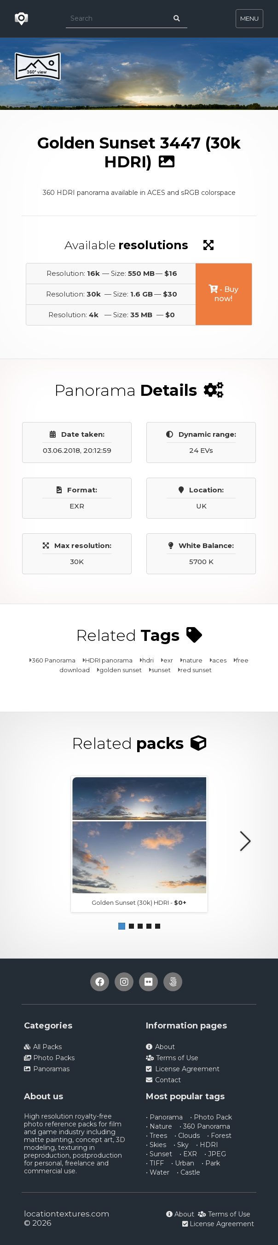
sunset (161, 670)
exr (168, 660)
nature (193, 660)
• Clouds (187, 1135)
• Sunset (159, 1154)
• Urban (182, 1163)
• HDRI (207, 1145)
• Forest (219, 1135)
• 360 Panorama (205, 1126)
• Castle (188, 1172)
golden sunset (120, 670)
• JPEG (215, 1154)
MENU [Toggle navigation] (249, 18)
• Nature (159, 1126)
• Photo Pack (211, 1117)
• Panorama (164, 1117)
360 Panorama (53, 660)
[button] (121, 926)
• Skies (156, 1145)
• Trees (156, 1135)
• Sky (181, 1145)
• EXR (188, 1154)
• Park (211, 1163)
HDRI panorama (109, 660)
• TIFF (155, 1163)
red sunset (196, 670)
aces (219, 660)
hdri (148, 660)
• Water (157, 1172)
